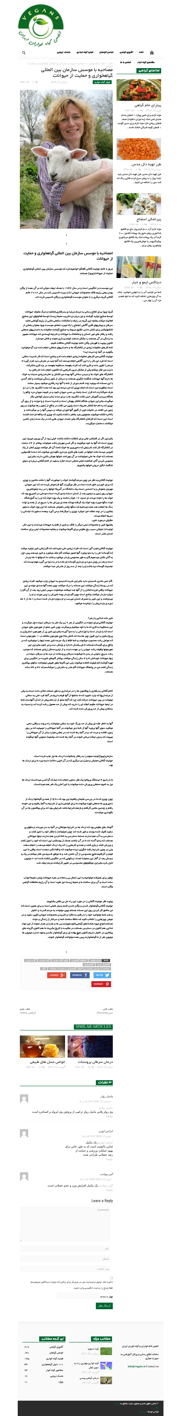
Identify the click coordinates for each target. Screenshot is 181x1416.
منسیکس (143, 1412)
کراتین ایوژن (106, 1131)
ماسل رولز (107, 1096)
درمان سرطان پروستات (95, 1062)
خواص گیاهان (106, 52)
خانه (141, 52)
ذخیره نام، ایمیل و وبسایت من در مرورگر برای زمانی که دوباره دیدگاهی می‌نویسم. (71, 1282)
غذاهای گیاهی (148, 71)
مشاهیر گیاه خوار (145, 62)
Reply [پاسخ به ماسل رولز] (109, 1116)
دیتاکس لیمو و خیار (146, 283)
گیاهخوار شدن (103, 964)
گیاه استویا (93, 1349)
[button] (21, 52)
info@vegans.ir (137, 1367)
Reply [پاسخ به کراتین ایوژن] (109, 1159)
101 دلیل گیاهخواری (43, 1365)
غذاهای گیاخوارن (79, 960)
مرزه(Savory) (105, 1012)
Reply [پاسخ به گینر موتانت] (109, 1190)
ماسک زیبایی (63, 52)
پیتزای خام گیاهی (148, 105)
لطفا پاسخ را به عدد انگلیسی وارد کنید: (93, 1288)
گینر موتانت (106, 1174)
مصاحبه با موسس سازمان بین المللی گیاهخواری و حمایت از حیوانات (79, 968)
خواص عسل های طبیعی (47, 1062)
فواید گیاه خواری (84, 52)
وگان (44, 968)
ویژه (43, 1382)
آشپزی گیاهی (126, 52)
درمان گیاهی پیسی (89, 1378)
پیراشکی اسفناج (149, 219)
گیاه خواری (30, 960)
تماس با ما (125, 62)
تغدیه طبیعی (95, 960)
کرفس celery (28, 1012)
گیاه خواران (44, 960)
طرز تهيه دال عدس (146, 164)
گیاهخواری (88, 964)
